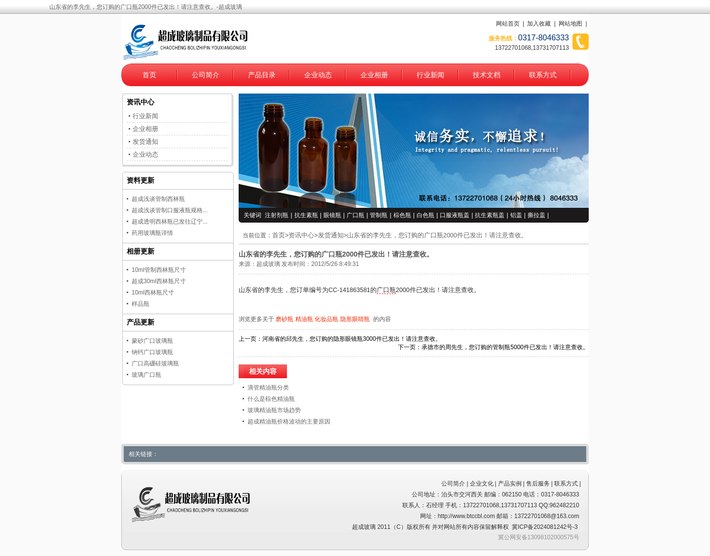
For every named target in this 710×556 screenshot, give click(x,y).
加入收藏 (539, 23)
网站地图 (570, 23)
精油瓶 (304, 319)
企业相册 (374, 75)
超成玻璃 (268, 264)
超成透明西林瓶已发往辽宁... (170, 221)
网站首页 (508, 23)
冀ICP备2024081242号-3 (544, 526)
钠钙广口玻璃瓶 (152, 352)
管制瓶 (379, 215)
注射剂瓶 (276, 215)
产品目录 (262, 75)
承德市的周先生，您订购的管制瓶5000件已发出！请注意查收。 (505, 347)
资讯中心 (301, 235)
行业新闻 (430, 75)
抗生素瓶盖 (489, 215)
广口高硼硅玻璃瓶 (155, 363)
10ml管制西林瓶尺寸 (159, 269)
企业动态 (318, 75)
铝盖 (516, 215)
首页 (149, 75)
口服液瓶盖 (454, 215)
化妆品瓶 (326, 319)
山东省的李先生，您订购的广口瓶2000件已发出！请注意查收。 (437, 235)
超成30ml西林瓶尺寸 (159, 281)
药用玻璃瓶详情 (152, 232)
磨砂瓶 (284, 319)
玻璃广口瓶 (146, 374)
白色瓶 (425, 215)
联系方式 (543, 75)
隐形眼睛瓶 (355, 319)
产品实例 (510, 483)
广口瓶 (355, 215)
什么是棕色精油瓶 (271, 398)
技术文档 (486, 75)
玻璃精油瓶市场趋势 (274, 410)
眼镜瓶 (332, 215)
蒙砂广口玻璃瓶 (152, 340)
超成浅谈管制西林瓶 (158, 199)
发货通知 (331, 235)
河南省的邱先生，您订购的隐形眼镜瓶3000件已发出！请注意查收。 (351, 338)
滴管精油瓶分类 (268, 387)
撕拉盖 (536, 215)
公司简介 (205, 75)
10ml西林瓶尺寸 (153, 292)
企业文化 (482, 483)
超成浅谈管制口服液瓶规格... (170, 210)
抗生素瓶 (306, 215)
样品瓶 (140, 303)
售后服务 (538, 483)
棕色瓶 (402, 215)
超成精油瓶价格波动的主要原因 (289, 421)
